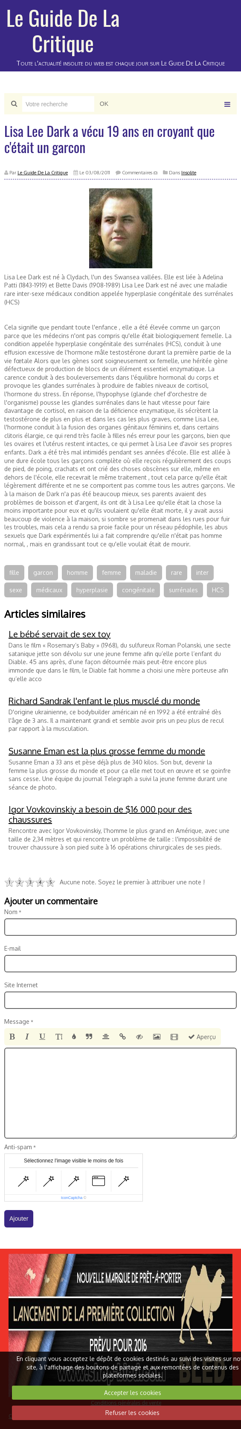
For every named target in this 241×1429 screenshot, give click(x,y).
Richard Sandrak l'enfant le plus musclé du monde (104, 700)
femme (111, 572)
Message (16, 1021)
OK (104, 103)
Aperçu (202, 1036)
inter (202, 572)
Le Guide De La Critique (62, 29)
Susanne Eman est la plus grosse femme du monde (107, 750)
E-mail (12, 948)
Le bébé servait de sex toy (59, 633)
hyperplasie (92, 590)
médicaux (49, 590)
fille (14, 572)
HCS (218, 590)
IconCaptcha (72, 1198)
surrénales (183, 590)
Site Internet (21, 985)
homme (77, 572)
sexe (15, 590)
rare (176, 572)
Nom (10, 911)
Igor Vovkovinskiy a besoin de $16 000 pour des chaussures (100, 814)
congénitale (138, 590)
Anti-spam (18, 1147)
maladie (146, 572)
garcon (43, 572)
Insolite (188, 173)
